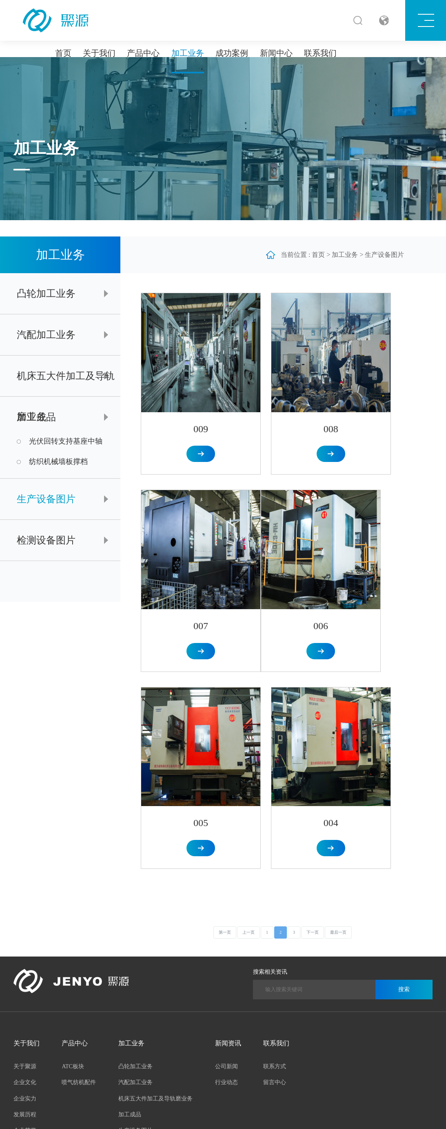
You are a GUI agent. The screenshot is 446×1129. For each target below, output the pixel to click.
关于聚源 (24, 811)
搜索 (404, 734)
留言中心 (274, 827)
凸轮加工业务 (46, 293)
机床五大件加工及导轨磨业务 (66, 383)
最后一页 (338, 677)
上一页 (248, 677)
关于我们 (99, 53)
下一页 (312, 677)
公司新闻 (226, 811)
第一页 (225, 677)
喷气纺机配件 (79, 827)
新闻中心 (276, 53)
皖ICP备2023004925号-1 (172, 1112)
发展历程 (24, 859)
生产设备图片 (46, 499)
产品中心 (143, 53)
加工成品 (36, 417)
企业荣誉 (24, 875)
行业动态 (226, 827)
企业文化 (24, 827)
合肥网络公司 (249, 1112)
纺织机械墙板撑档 (58, 462)
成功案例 (231, 53)
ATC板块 (73, 811)
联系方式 (274, 811)
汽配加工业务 (46, 334)
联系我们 (320, 53)
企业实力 (24, 843)
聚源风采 (24, 891)
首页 (63, 53)
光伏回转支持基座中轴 (65, 441)
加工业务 (187, 53)
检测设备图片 (46, 540)
